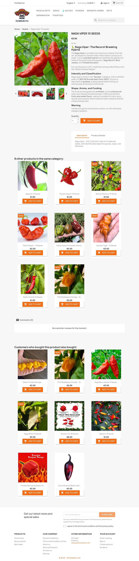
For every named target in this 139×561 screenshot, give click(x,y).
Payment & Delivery (51, 538)
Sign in (102, 541)
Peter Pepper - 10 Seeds (33, 245)
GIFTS (109, 10)
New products (20, 541)
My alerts (103, 547)
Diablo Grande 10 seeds (32, 297)
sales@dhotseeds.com (80, 543)
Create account (106, 544)
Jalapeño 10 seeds (32, 194)
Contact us (19, 3)
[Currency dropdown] (91, 3)
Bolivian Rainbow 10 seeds (106, 194)
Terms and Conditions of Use (54, 541)
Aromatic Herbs (95, 10)
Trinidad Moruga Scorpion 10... (32, 485)
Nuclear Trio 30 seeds (69, 434)
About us (46, 544)
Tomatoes (57, 15)
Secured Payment (50, 547)
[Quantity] (74, 120)
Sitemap (46, 553)
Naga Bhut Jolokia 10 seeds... (106, 382)
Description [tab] (82, 135)
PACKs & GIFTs (43, 10)
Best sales (18, 544)
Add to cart (91, 120)
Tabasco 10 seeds (106, 434)
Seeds (56, 10)
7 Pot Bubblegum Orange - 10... (69, 297)
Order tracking (106, 538)
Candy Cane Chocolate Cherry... (69, 245)
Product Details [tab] (98, 135)
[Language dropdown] (71, 3)
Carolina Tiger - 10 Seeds (106, 245)
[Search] (109, 20)
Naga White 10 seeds (32, 434)
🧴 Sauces (67, 10)
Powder (79, 10)
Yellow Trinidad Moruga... (33, 382)
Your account (107, 534)
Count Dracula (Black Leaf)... (69, 485)
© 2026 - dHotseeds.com (69, 558)
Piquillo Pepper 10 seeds (69, 194)
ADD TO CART (32, 201)
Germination (43, 15)
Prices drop (19, 538)
